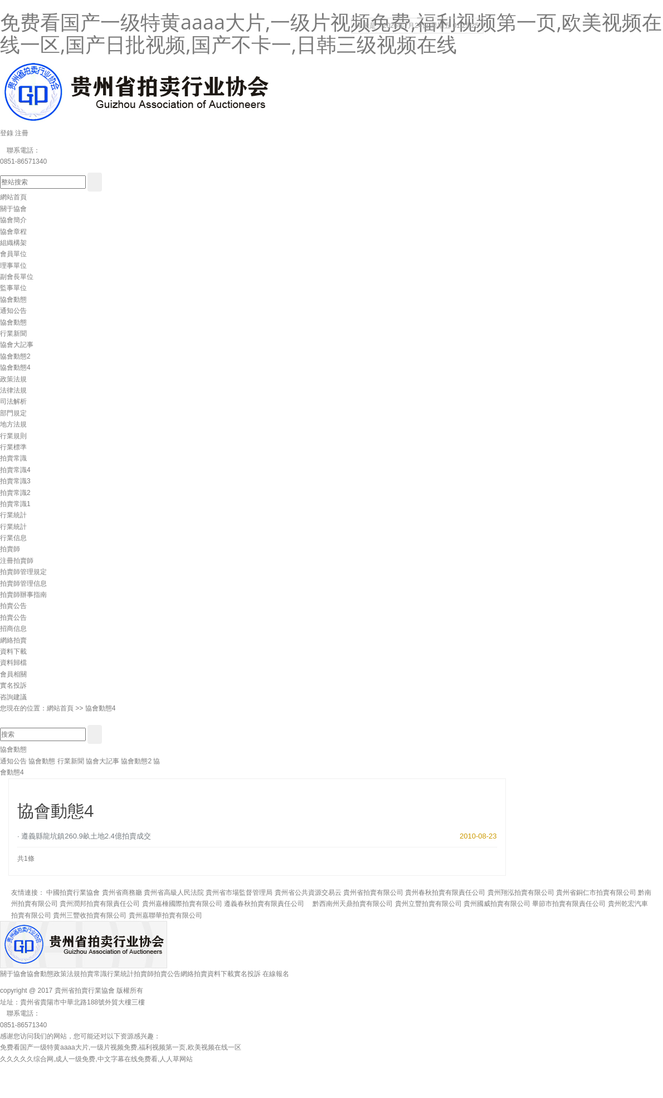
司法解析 (13, 401)
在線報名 (275, 974)
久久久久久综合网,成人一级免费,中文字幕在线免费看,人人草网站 (96, 1059)
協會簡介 (13, 220)
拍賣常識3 (15, 481)
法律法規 (13, 390)
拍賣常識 (13, 458)
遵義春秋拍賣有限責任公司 (264, 904)
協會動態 (13, 299)
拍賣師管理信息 (23, 583)
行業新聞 (13, 333)
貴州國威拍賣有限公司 (497, 904)
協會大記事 (16, 345)
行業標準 (13, 447)
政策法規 (13, 379)
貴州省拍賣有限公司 (373, 892)
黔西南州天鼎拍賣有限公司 (349, 904)
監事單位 (13, 288)
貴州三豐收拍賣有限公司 (89, 915)
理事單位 (13, 265)
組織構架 (13, 243)
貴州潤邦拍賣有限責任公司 (100, 904)
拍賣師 (10, 549)
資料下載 (13, 651)
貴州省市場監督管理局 (239, 892)
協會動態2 (15, 356)
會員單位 (13, 254)
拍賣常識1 (15, 504)
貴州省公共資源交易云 (308, 892)
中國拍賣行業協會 (73, 892)
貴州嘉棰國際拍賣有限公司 (182, 904)
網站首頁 (13, 197)
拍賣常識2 (15, 493)
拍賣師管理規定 (23, 572)
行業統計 (13, 515)
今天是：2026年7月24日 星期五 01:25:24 (417, 26)
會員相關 (13, 674)
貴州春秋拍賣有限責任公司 (445, 892)
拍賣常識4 (15, 470)
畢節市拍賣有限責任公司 (569, 904)
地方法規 (13, 424)
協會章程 (13, 232)
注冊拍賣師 (16, 561)
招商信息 (13, 629)
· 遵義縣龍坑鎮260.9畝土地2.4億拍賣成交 (84, 836)
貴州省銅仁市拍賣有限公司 (596, 892)
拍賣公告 (13, 606)
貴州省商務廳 (122, 892)
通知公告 (13, 311)
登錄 (6, 133)
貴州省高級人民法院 (174, 892)
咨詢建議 (13, 697)
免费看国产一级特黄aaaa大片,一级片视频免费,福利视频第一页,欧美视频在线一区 (120, 1047)
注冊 (21, 133)
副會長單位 (16, 277)
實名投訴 (13, 685)
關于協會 (13, 209)
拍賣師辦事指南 (23, 595)
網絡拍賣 (13, 640)
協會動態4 (15, 367)
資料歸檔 (13, 662)
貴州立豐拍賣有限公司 (428, 904)
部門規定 (13, 413)
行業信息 (13, 538)
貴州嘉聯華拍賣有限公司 (165, 915)
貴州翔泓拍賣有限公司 (521, 892)
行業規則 (13, 436)
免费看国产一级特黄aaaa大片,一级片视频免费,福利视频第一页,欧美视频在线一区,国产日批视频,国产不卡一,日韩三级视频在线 (331, 33)
